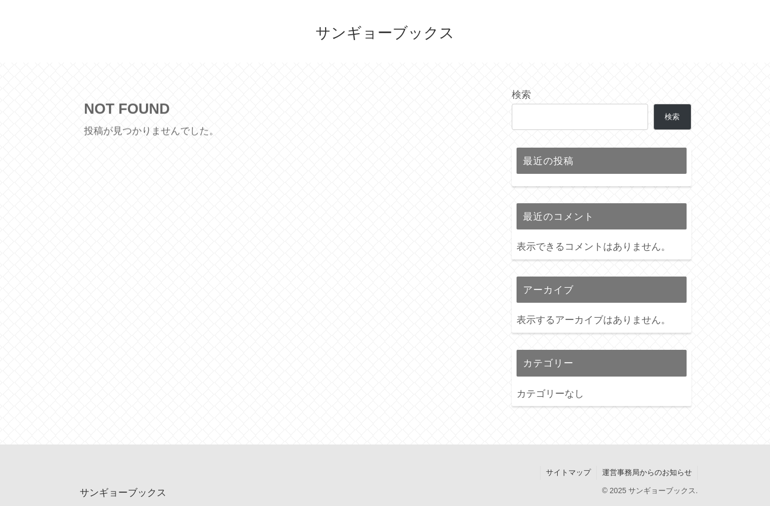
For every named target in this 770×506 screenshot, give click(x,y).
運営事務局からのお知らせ (647, 472)
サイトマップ (568, 472)
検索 (521, 94)
